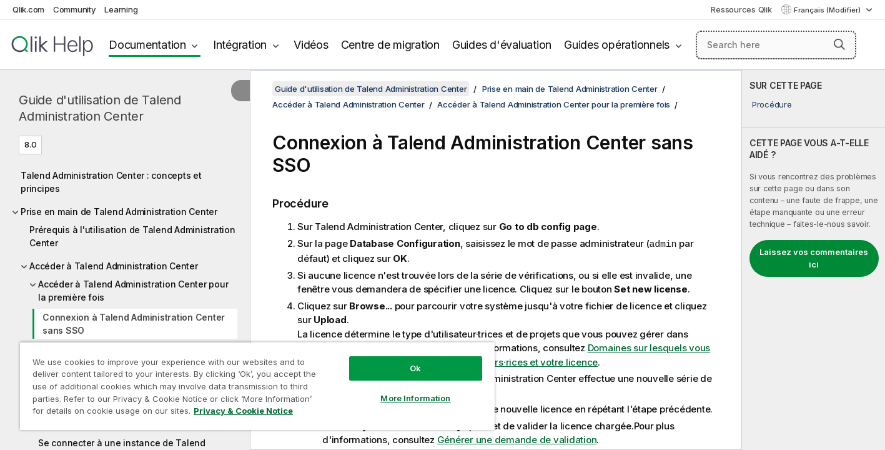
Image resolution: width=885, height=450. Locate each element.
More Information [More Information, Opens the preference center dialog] (415, 398)
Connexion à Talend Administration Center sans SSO (133, 324)
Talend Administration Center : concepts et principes (111, 182)
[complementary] (813, 260)
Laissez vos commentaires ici (813, 258)
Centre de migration (390, 44)
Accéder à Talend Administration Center (113, 266)
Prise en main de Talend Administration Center (119, 211)
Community (74, 9)
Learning (120, 9)
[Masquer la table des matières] (240, 90)
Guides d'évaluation (501, 44)
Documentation (147, 44)
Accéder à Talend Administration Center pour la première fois (133, 290)
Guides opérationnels (617, 44)
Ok (415, 368)
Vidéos (311, 44)
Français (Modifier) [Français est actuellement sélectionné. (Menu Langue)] (828, 10)
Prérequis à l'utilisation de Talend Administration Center (132, 236)
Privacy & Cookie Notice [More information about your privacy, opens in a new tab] (243, 411)
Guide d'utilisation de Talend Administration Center (100, 108)
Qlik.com (28, 9)
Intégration (240, 44)
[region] (257, 386)
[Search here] (776, 45)
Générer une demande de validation (517, 439)
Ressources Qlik (741, 9)
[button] (839, 44)
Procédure (772, 104)
